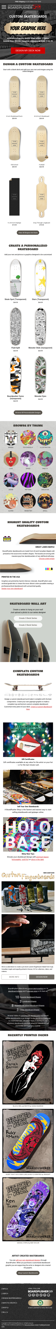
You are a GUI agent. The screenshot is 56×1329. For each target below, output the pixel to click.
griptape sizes (32, 991)
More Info (14, 977)
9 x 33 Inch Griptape (14, 223)
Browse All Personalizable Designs (28, 413)
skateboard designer (43, 1018)
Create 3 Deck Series (28, 618)
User (4, 1293)
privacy (37, 1325)
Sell (4, 1312)
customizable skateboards (30, 1016)
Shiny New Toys (28, 854)
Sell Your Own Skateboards (28, 806)
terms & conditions (29, 1325)
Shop (4, 1308)
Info (4, 1289)
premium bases (42, 857)
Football (41, 165)
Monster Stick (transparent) (40, 348)
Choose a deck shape (46, 559)
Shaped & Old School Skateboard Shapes (29, 1005)
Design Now (41, 977)
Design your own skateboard (12, 589)
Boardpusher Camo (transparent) (15, 397)
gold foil (25, 859)
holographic (16, 859)
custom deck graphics (35, 989)
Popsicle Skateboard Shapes (30, 997)
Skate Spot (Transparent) (15, 299)
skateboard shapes (15, 991)
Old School (14, 165)
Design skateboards (11, 1298)
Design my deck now (28, 50)
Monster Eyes (40, 396)
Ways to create (8, 1303)
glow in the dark (37, 859)
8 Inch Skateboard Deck (14, 116)
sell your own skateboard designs (28, 1260)
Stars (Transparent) (40, 299)
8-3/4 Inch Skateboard (41, 116)
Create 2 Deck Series (28, 625)
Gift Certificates (28, 759)
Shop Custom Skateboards (28, 1273)
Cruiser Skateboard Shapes (29, 1010)
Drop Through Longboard (41, 223)
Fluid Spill (15, 348)
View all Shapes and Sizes (28, 233)
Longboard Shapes (29, 1001)
